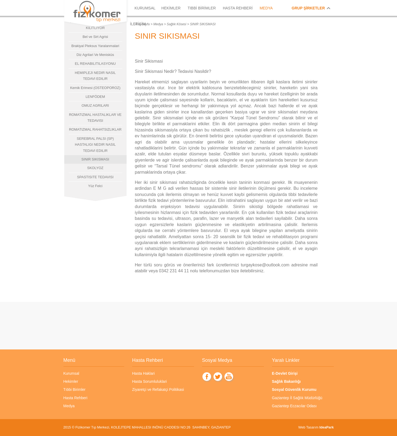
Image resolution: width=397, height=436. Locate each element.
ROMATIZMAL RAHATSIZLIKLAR (95, 129)
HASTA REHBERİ (238, 8)
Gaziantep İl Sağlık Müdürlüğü (297, 398)
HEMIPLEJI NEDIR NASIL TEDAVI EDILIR (95, 76)
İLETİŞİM (138, 24)
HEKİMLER (171, 8)
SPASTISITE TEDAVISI (95, 177)
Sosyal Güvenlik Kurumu (294, 389)
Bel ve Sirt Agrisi (95, 37)
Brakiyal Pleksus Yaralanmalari (95, 46)
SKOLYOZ (95, 168)
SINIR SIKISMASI (95, 159)
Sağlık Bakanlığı (286, 381)
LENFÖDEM (95, 97)
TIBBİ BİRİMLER (202, 8)
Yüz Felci (95, 186)
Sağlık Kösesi (176, 24)
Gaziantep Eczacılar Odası (294, 406)
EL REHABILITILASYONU (95, 64)
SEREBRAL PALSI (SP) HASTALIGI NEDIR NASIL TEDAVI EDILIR (95, 145)
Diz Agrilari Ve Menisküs (95, 55)
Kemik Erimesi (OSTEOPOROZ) (95, 88)
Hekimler (70, 381)
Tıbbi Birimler (74, 389)
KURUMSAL (145, 8)
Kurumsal (71, 373)
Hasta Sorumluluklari (149, 381)
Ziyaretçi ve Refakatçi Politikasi (158, 389)
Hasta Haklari (143, 373)
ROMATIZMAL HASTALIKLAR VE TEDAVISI (95, 118)
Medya (158, 24)
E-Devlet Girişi (285, 373)
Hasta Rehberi (75, 398)
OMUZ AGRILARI (95, 105)
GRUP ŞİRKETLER (308, 8)
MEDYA (266, 8)
